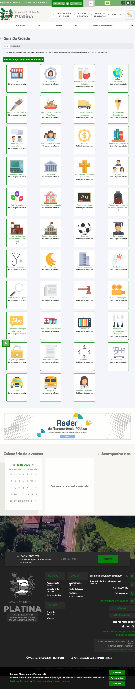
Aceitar (117, 672)
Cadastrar (108, 559)
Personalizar (117, 678)
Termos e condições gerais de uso (119, 631)
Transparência (90, 25)
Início (6, 46)
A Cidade (15, 25)
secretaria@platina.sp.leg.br (114, 601)
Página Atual (15, 46)
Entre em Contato (121, 25)
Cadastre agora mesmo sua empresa (23, 59)
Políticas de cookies (125, 635)
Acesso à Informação (62, 25)
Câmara (35, 25)
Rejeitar (117, 683)
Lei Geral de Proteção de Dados (118, 649)
